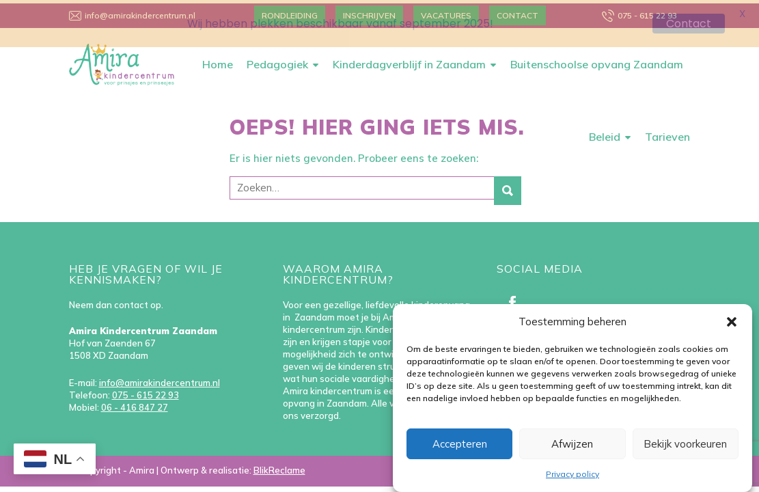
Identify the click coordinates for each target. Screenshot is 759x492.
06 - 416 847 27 (134, 403)
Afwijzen (572, 443)
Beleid (604, 133)
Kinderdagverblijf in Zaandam (409, 61)
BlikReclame (279, 466)
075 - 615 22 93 (145, 391)
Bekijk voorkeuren (685, 443)
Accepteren (459, 443)
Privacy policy (572, 474)
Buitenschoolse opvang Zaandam (596, 61)
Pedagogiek (277, 61)
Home (217, 61)
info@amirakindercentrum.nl (159, 379)
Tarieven (667, 133)
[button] (732, 322)
